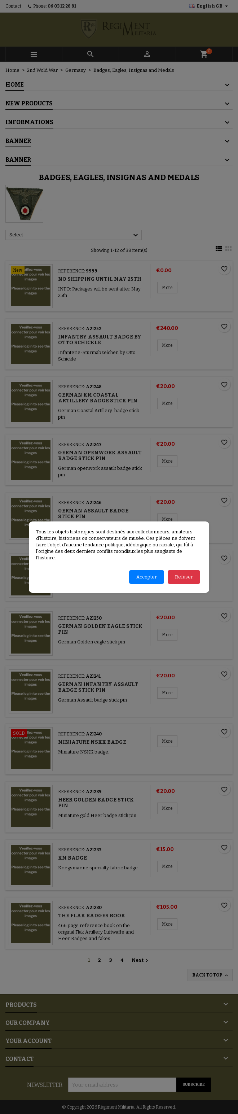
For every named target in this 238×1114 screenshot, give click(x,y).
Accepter (146, 577)
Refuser (184, 577)
